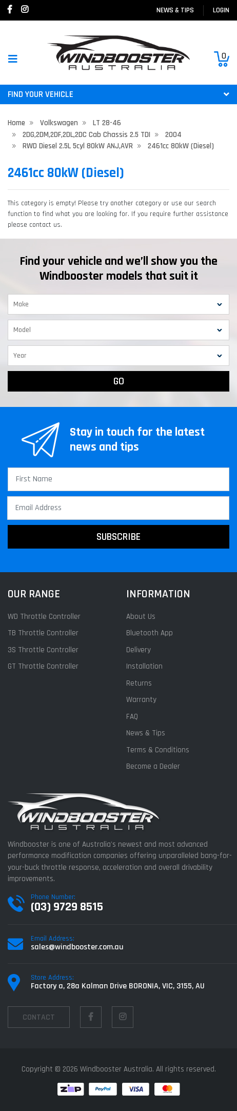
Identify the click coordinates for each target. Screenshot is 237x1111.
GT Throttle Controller (43, 666)
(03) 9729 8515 (67, 906)
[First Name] (118, 479)
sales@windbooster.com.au (77, 947)
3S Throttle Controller (43, 650)
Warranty (141, 700)
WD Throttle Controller (44, 616)
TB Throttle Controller (43, 633)
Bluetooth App (149, 633)
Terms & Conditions (157, 750)
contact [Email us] (39, 1017)
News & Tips (175, 10)
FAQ (132, 717)
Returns (139, 683)
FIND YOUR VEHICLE (118, 94)
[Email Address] (118, 508)
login (221, 10)
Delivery (138, 650)
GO (118, 381)
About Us (140, 616)
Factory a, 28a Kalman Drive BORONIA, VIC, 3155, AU (118, 986)
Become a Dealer (153, 766)
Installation (144, 666)
